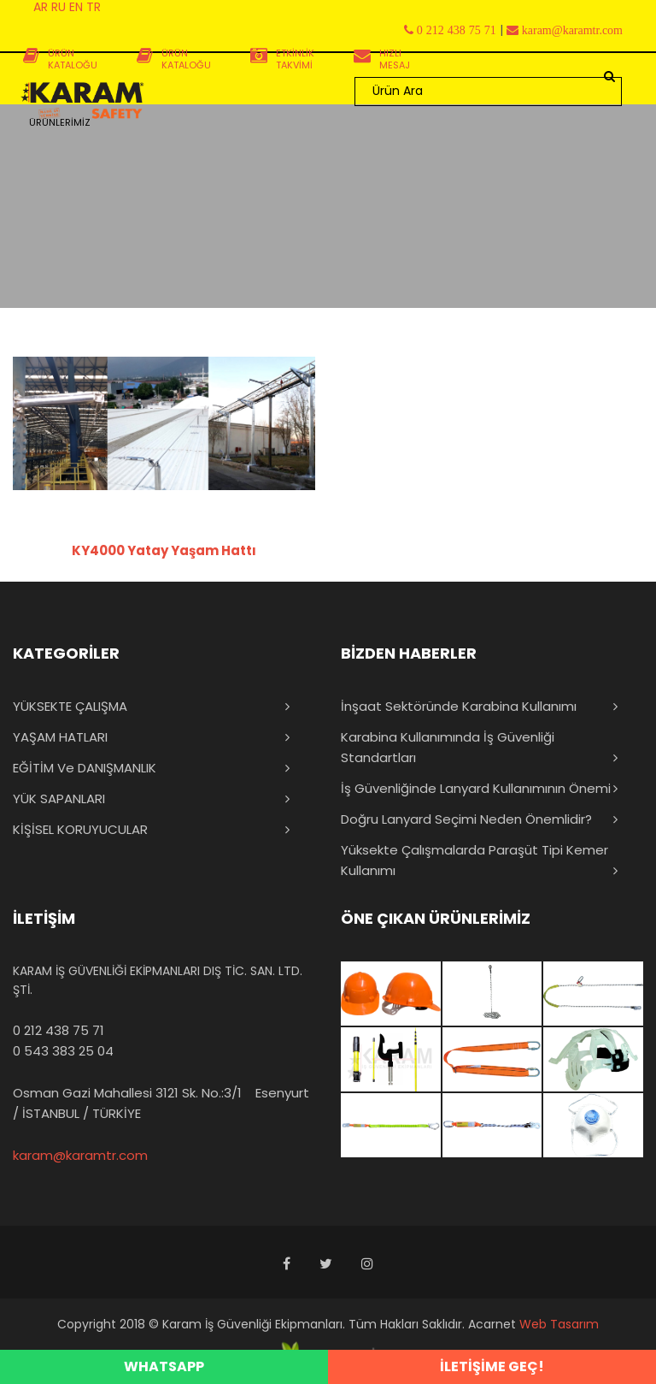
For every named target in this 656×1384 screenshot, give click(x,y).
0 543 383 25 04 (63, 1051)
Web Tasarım (559, 1324)
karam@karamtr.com (80, 1155)
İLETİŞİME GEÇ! (492, 1366)
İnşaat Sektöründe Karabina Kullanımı (459, 706)
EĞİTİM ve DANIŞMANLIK (84, 768)
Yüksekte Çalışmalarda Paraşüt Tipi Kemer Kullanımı (474, 860)
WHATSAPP (164, 1366)
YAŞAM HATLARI (60, 737)
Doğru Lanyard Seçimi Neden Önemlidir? (466, 819)
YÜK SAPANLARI (59, 798)
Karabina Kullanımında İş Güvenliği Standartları (447, 747)
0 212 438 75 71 (58, 1030)
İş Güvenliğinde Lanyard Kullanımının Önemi (476, 788)
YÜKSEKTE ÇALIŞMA (70, 706)
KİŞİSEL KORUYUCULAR (80, 829)
